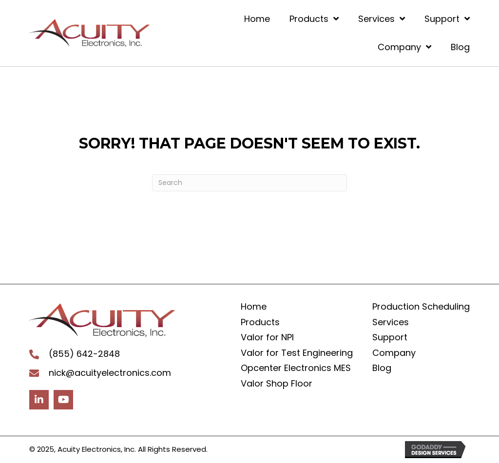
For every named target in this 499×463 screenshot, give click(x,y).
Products (260, 322)
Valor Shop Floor (276, 383)
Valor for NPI (267, 337)
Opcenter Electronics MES (296, 368)
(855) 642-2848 (84, 354)
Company (394, 353)
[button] (39, 399)
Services (390, 322)
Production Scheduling (421, 306)
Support (389, 337)
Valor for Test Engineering (297, 353)
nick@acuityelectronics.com (110, 373)
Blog (381, 368)
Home (254, 306)
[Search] (249, 182)
